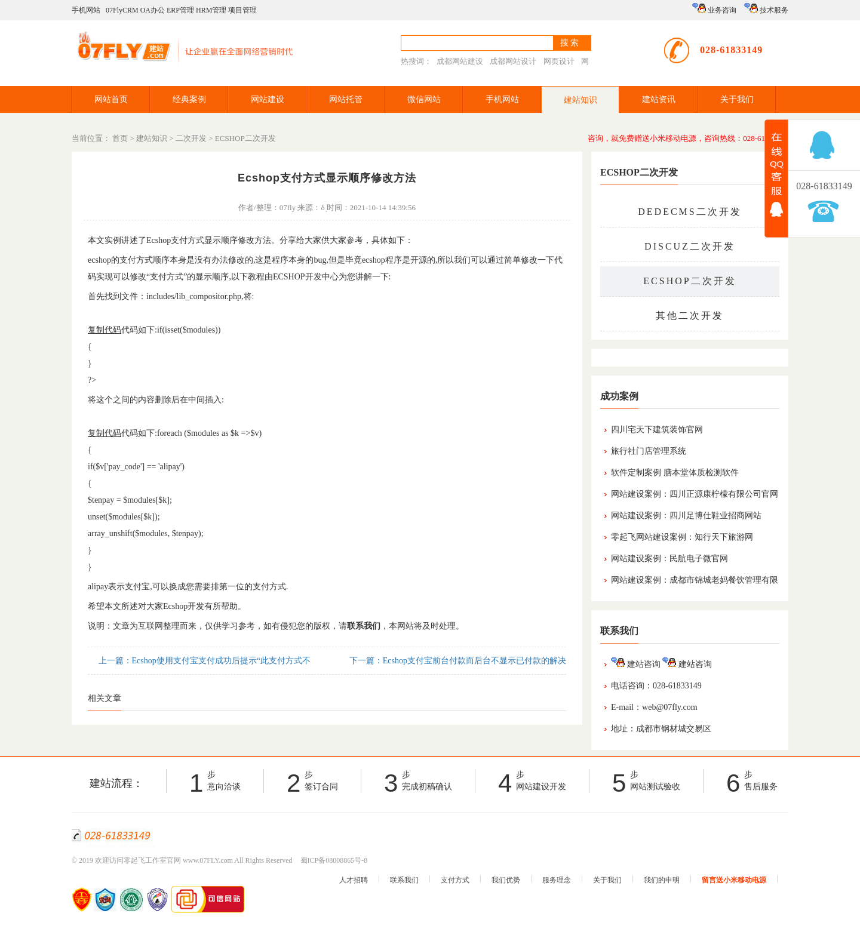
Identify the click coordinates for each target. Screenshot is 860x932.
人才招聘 (353, 880)
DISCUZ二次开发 (689, 246)
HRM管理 (211, 10)
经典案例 (189, 99)
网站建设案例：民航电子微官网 (669, 558)
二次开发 (191, 138)
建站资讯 (658, 99)
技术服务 (766, 8)
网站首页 (111, 99)
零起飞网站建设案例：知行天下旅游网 (682, 537)
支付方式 (455, 880)
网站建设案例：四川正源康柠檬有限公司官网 (694, 494)
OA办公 (152, 10)
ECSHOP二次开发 (245, 138)
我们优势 (506, 880)
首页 (120, 138)
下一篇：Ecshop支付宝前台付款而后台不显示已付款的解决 (456, 660)
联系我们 (404, 880)
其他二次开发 (690, 315)
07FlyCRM (122, 10)
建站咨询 (636, 664)
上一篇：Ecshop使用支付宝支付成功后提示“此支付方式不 (203, 660)
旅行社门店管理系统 (648, 451)
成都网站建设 (460, 61)
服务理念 (556, 880)
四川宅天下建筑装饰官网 (657, 429)
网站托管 (346, 99)
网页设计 (559, 61)
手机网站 (86, 10)
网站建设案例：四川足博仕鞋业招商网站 (686, 515)
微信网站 (424, 99)
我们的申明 (662, 880)
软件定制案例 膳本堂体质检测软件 (675, 472)
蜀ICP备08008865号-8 (334, 860)
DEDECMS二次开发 (689, 212)
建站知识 (580, 100)
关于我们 (737, 99)
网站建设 (267, 99)
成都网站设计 (513, 61)
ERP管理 (180, 10)
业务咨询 (714, 8)
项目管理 (242, 10)
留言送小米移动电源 (734, 880)
